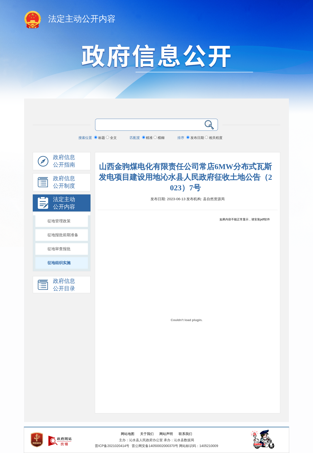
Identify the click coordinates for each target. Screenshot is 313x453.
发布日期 (195, 138)
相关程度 (213, 138)
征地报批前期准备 (62, 235)
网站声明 (166, 434)
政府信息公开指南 (56, 162)
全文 (111, 138)
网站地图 (127, 434)
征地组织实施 (59, 263)
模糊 (159, 138)
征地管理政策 (59, 221)
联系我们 (185, 434)
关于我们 (147, 434)
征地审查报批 (59, 249)
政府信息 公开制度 (56, 183)
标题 (100, 138)
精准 (148, 138)
